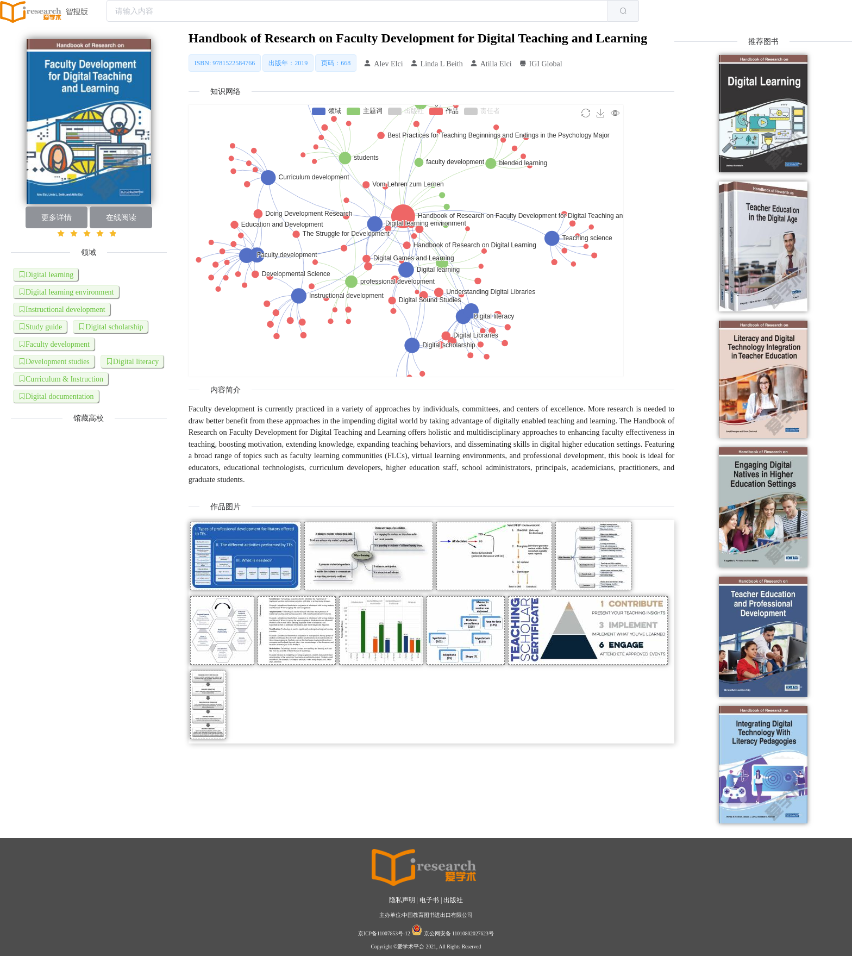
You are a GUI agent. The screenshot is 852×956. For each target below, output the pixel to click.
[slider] (89, 233)
